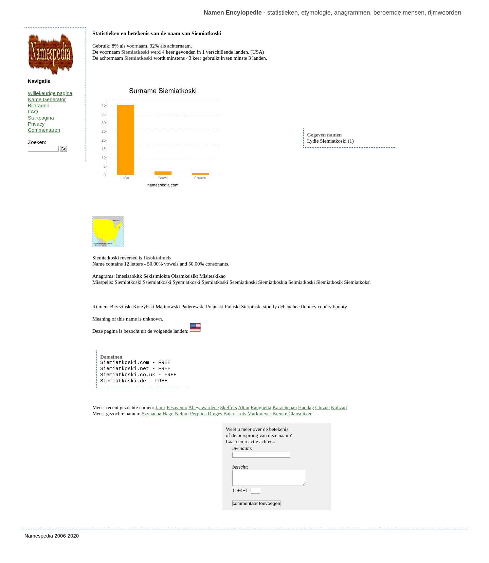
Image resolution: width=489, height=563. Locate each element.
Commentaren (44, 130)
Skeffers (228, 407)
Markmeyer (259, 413)
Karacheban (284, 407)
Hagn (168, 413)
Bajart (229, 413)
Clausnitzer (299, 413)
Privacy (36, 124)
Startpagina (41, 118)
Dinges (215, 413)
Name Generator (47, 99)
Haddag (306, 407)
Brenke (279, 413)
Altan (243, 407)
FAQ (33, 111)
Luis (241, 413)
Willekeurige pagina (50, 93)
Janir (160, 407)
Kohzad (339, 407)
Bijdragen (38, 105)
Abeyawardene (203, 407)
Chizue (322, 407)
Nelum (182, 413)
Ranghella (261, 407)
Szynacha (151, 413)
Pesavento (177, 407)
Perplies (198, 413)
